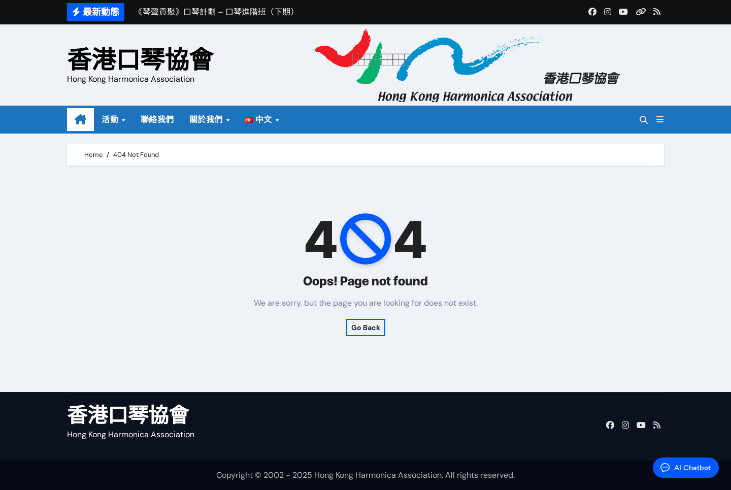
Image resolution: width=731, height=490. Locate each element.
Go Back (365, 327)
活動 (111, 119)
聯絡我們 (157, 119)
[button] (660, 119)
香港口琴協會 (140, 60)
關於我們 (207, 119)
